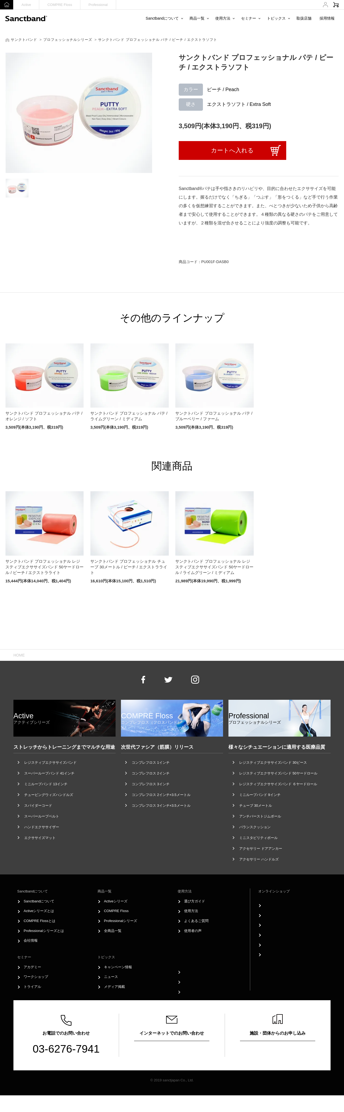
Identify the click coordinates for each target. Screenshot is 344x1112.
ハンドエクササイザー (41, 844)
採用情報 (327, 18)
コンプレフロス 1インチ (151, 779)
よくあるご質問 (196, 937)
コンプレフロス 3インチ (151, 801)
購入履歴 (272, 937)
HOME (19, 672)
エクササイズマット (40, 854)
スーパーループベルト (41, 833)
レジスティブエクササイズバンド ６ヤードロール (278, 801)
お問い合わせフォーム (172, 1065)
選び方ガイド (194, 918)
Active (26, 5)
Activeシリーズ (115, 918)
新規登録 (272, 928)
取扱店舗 (303, 18)
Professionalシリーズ (120, 937)
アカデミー (32, 983)
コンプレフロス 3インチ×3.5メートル (161, 822)
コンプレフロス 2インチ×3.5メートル (161, 811)
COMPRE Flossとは (39, 937)
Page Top (172, 644)
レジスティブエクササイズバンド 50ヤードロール (278, 790)
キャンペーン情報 (118, 983)
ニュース (111, 993)
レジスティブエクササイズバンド (50, 779)
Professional (98, 5)
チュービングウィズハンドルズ (48, 811)
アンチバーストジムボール (260, 833)
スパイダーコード (38, 822)
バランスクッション (255, 844)
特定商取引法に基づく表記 (286, 967)
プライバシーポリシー (201, 1004)
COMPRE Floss (59, 5)
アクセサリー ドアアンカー (260, 865)
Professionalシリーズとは (44, 947)
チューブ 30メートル (255, 822)
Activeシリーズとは (39, 928)
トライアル (32, 1003)
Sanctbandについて (162, 18)
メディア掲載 (114, 1003)
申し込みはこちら (277, 1065)
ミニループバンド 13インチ (45, 801)
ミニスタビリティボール (258, 854)
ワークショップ (36, 993)
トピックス (276, 18)
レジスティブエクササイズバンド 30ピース (273, 779)
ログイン (272, 918)
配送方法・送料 (277, 957)
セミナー (248, 18)
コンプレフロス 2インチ (151, 790)
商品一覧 (197, 18)
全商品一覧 (112, 947)
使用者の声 (193, 947)
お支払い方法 (275, 947)
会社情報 (31, 957)
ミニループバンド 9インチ (260, 811)
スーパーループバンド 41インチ (49, 790)
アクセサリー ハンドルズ (259, 876)
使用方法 (222, 18)
